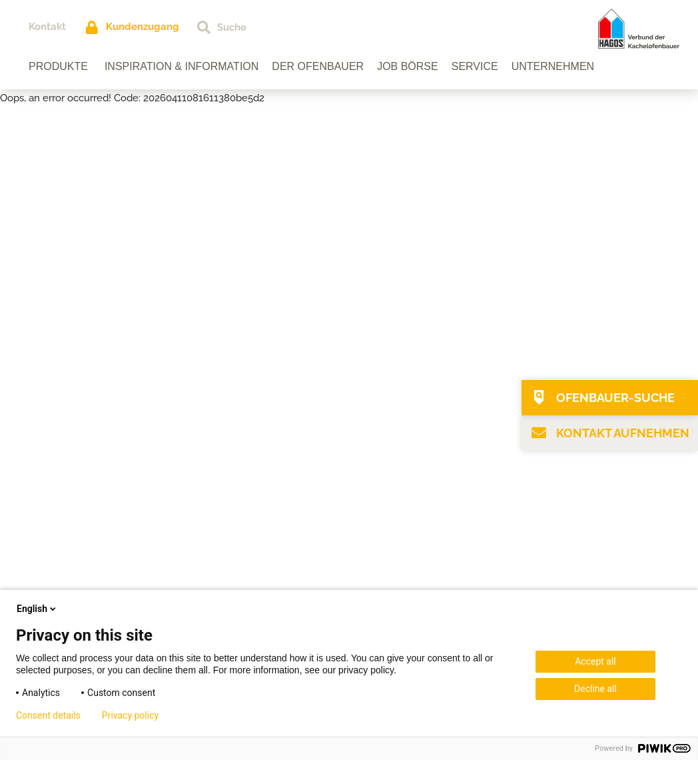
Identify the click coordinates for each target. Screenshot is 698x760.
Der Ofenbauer (318, 66)
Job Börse (407, 66)
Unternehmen (553, 66)
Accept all (595, 661)
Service (475, 66)
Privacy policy (130, 715)
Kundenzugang (142, 27)
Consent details (48, 715)
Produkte (58, 66)
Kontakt (47, 27)
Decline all (595, 688)
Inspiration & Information (181, 66)
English (37, 608)
